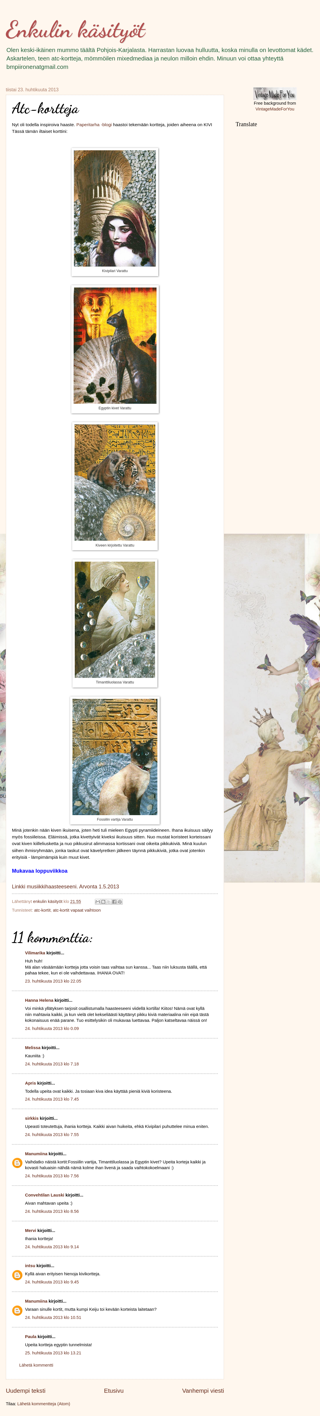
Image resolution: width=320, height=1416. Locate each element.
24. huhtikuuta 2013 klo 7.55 (52, 1134)
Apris (30, 1083)
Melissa (32, 1047)
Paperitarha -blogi (94, 124)
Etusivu (114, 1390)
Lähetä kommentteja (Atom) (43, 1403)
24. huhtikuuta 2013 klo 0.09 (52, 1028)
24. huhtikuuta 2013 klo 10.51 (53, 1317)
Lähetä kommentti (36, 1365)
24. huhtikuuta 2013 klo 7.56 (52, 1176)
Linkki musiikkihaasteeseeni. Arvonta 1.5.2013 (65, 887)
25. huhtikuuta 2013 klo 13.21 (53, 1353)
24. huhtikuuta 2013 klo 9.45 (52, 1282)
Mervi (30, 1230)
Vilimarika (35, 953)
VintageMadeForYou (274, 109)
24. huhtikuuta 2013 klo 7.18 (52, 1064)
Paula (30, 1336)
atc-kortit (42, 910)
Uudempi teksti (25, 1390)
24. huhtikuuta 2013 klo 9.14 (52, 1246)
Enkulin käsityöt (75, 29)
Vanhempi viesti (203, 1390)
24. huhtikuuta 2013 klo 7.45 (52, 1099)
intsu (30, 1265)
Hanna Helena (39, 1000)
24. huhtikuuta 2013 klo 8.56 (52, 1211)
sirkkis (32, 1118)
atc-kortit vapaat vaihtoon (77, 910)
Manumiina (36, 1153)
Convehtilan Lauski (44, 1195)
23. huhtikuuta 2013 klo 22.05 (53, 981)
